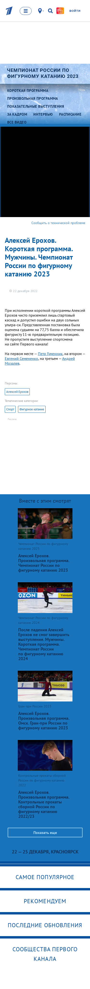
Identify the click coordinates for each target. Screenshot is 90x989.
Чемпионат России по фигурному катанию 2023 (42, 73)
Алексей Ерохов (17, 392)
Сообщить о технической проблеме (58, 223)
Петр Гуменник (50, 353)
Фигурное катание (31, 409)
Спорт (10, 409)
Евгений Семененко (21, 358)
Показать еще (45, 832)
